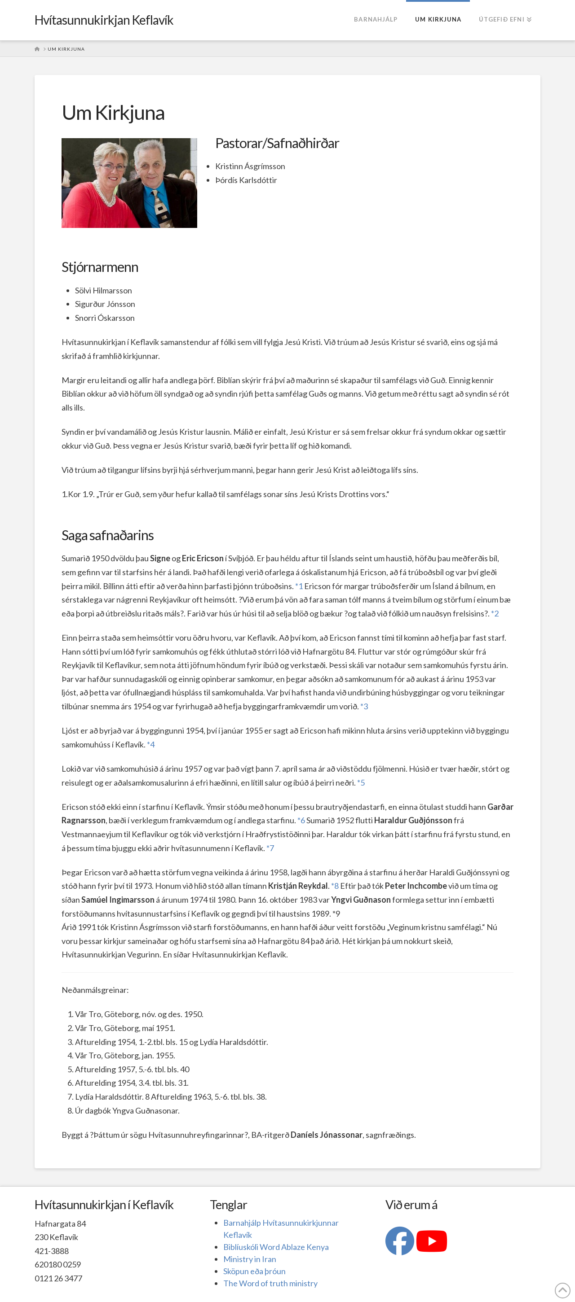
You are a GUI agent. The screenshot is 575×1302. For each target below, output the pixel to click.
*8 (335, 886)
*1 (299, 586)
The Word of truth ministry (270, 1283)
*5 (361, 782)
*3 (364, 706)
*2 (495, 613)
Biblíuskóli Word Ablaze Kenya (276, 1247)
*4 (151, 744)
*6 (301, 820)
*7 (270, 848)
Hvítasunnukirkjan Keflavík (104, 19)
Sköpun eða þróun (254, 1271)
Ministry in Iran (249, 1259)
